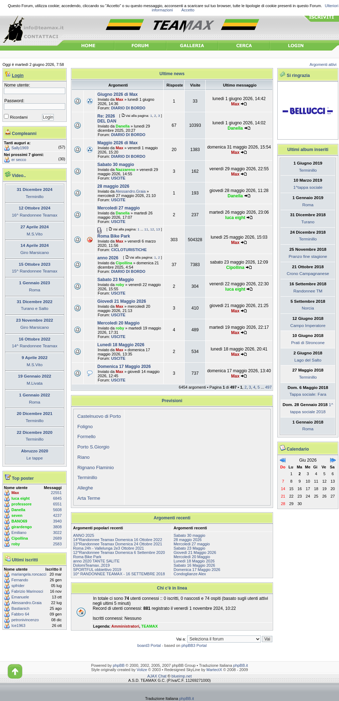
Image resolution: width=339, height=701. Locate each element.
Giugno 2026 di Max (117, 94)
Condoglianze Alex (190, 574)
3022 (57, 532)
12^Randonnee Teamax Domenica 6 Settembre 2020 (119, 552)
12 (152, 229)
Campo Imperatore (307, 325)
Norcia (308, 308)
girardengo (21, 527)
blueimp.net (181, 676)
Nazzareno (125, 169)
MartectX (214, 670)
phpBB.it (240, 665)
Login (18, 75)
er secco (18, 159)
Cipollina (19, 538)
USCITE (118, 178)
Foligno (85, 426)
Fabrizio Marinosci (27, 591)
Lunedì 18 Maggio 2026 (120, 344)
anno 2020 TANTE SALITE (96, 561)
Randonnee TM (307, 291)
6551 (57, 504)
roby (15, 544)
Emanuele (20, 597)
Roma (308, 204)
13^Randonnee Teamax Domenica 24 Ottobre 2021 (117, 544)
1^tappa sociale (308, 187)
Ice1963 (18, 625)
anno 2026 (107, 257)
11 (146, 229)
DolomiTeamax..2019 (91, 565)
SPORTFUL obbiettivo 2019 (97, 569)
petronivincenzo (25, 620)
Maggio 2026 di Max (117, 142)
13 (158, 229)
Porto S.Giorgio (93, 447)
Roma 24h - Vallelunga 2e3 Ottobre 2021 (108, 548)
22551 (56, 492)
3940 (57, 521)
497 (268, 387)
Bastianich (20, 608)
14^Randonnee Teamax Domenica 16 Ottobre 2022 (117, 540)
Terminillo (87, 477)
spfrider (18, 585)
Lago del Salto (308, 360)
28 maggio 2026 (113, 186)
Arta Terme (88, 498)
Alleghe (85, 487)
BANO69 (19, 521)
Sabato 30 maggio (115, 164)
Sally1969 (20, 148)
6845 (57, 498)
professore (21, 504)
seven (16, 515)
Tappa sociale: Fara (307, 394)
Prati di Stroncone (308, 342)
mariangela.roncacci (28, 574)
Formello (86, 436)
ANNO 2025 (83, 535)
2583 (57, 544)
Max (15, 492)
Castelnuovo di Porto (99, 416)
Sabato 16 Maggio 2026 (194, 565)
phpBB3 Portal (194, 645)
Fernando (19, 580)
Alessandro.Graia (26, 603)
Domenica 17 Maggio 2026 (124, 366)
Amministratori (125, 626)
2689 (57, 538)
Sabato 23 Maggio (115, 279)
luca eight (20, 498)
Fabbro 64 (20, 614)
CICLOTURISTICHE (129, 250)
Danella (18, 510)
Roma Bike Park (113, 236)
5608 (57, 510)
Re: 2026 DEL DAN (106, 119)
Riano (83, 457)
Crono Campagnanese (308, 273)
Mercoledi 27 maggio (118, 208)
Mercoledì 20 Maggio (118, 323)
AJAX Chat (156, 676)
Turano (307, 221)
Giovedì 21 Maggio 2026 (121, 301)
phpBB (118, 665)
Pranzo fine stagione (308, 256)
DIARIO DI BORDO (128, 108)
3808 (57, 527)
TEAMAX (149, 626)
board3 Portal (149, 645)
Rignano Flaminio (95, 467)
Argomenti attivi (323, 64)
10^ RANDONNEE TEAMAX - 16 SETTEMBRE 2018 (119, 574)
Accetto (188, 10)
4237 (57, 515)
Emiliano (18, 532)
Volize (142, 670)
